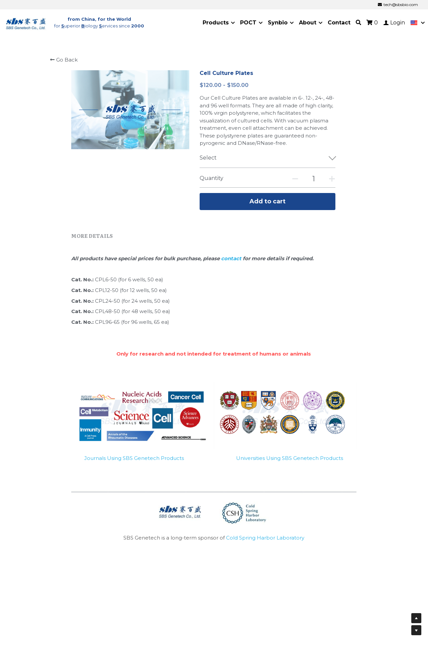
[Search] (358, 22)
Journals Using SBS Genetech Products (134, 462)
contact (232, 262)
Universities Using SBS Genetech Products (289, 462)
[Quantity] (314, 178)
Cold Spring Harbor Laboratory (265, 542)
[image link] (26, 22)
